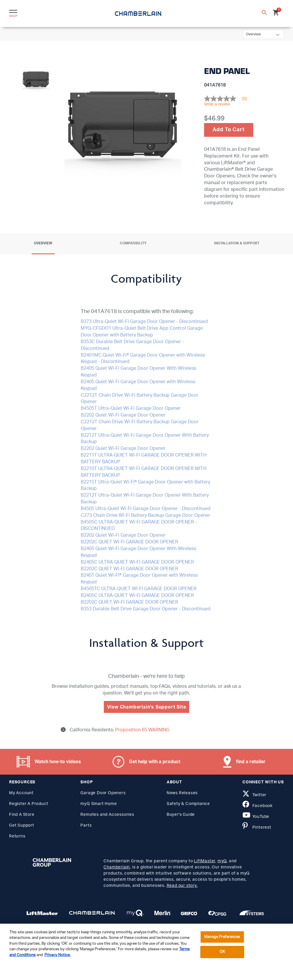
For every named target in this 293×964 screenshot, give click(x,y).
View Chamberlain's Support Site (146, 707)
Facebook (257, 806)
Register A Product (28, 804)
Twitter (254, 795)
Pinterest (256, 827)
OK (222, 952)
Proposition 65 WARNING (141, 730)
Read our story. (182, 886)
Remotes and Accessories (107, 815)
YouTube (255, 817)
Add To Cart (229, 129)
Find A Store (22, 815)
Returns (17, 836)
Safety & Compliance (188, 804)
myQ (222, 861)
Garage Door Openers (102, 793)
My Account (21, 793)
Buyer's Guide (181, 815)
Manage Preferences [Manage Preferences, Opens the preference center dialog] (222, 937)
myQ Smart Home (98, 804)
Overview (43, 243)
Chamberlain (117, 867)
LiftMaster (204, 861)
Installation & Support (236, 243)
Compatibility (133, 243)
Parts (86, 825)
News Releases (182, 793)
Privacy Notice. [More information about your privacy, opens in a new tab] (57, 955)
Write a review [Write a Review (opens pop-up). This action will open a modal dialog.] (217, 104)
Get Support (21, 825)
